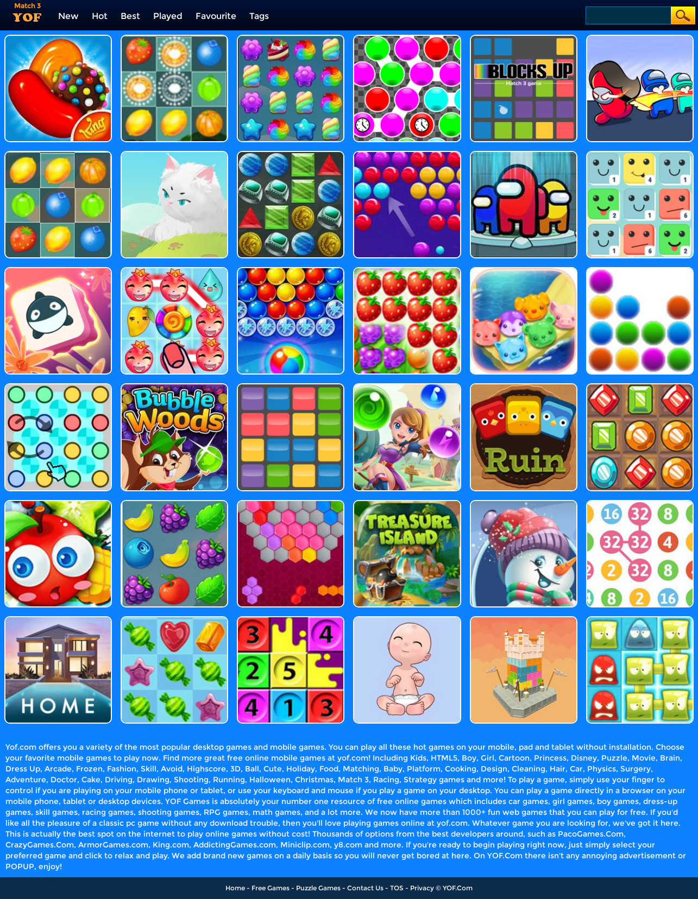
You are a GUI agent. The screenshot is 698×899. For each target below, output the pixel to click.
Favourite (216, 16)
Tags (259, 16)
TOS (397, 888)
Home (235, 888)
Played (168, 16)
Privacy (422, 888)
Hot (100, 16)
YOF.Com (458, 888)
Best (130, 16)
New (68, 16)
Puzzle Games (318, 888)
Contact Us (365, 888)
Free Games (270, 888)
